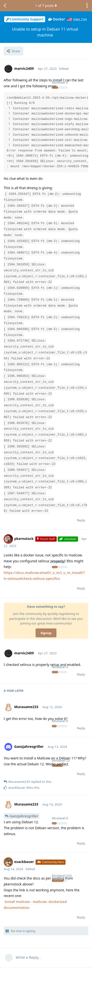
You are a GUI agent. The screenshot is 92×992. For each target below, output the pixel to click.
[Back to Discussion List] (5, 5)
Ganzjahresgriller (24, 815)
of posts (46, 5)
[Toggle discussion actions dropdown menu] (87, 5)
